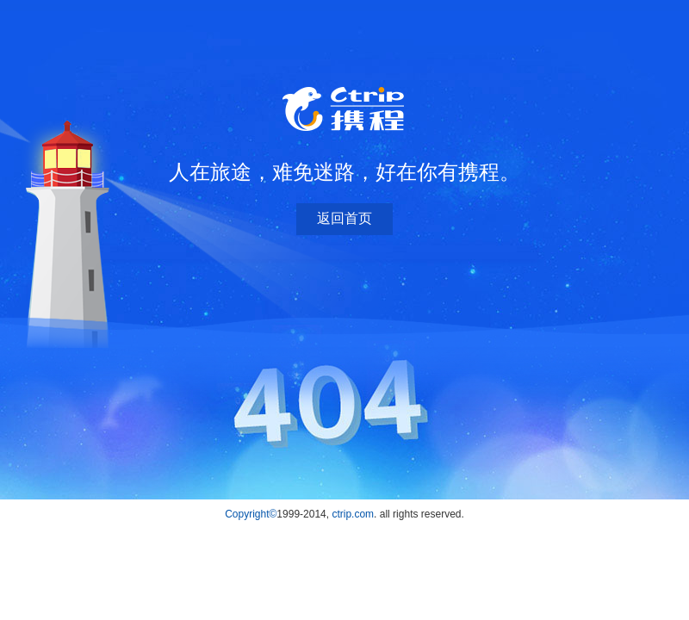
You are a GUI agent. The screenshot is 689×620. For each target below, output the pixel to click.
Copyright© (250, 514)
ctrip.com (353, 514)
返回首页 (344, 218)
